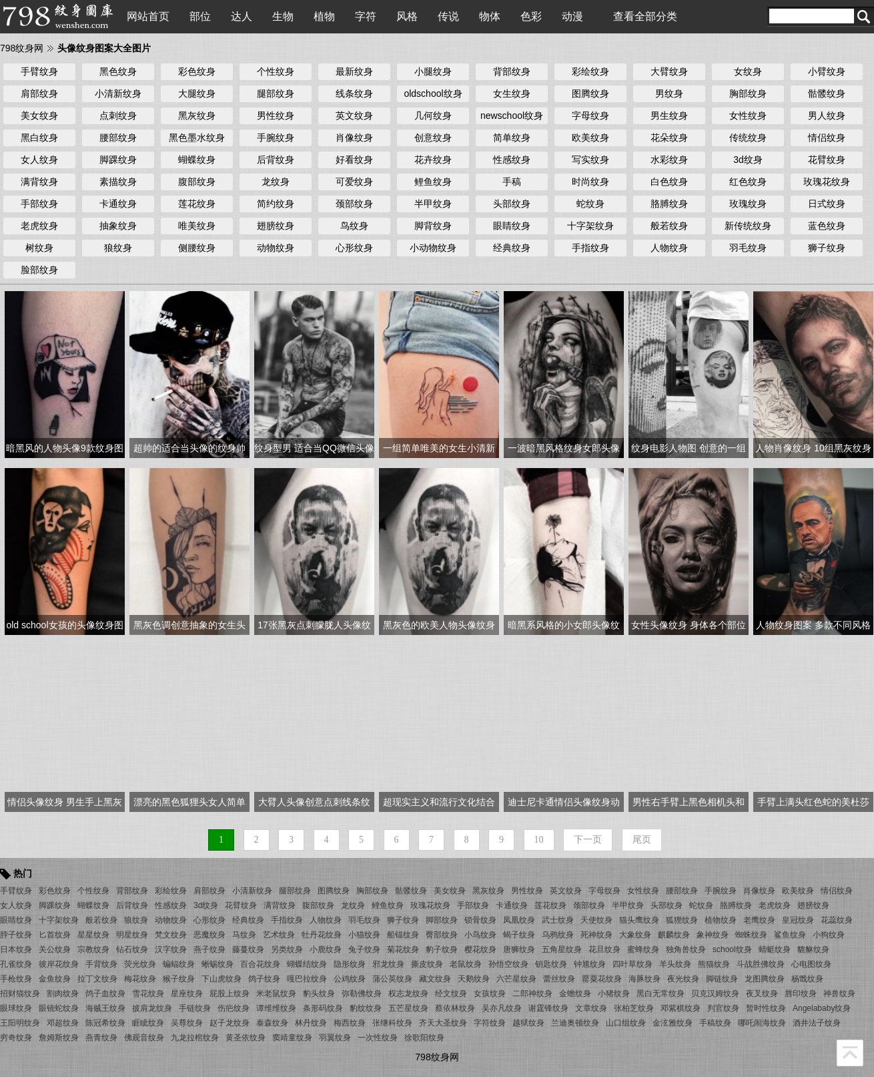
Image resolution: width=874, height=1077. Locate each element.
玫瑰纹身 (748, 203)
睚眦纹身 (148, 1023)
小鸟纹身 (480, 934)
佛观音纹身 (144, 1037)
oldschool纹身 (433, 93)
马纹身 (244, 934)
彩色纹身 (196, 71)
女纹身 (748, 71)
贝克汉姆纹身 (715, 993)
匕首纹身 (55, 934)
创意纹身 (433, 137)
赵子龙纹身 (229, 1023)
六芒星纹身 (516, 979)
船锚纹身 (403, 934)
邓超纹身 (63, 1023)
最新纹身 (354, 71)
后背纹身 (275, 159)
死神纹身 (596, 934)
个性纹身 (275, 71)
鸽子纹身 (264, 979)
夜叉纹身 (762, 993)
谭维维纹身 (276, 1008)
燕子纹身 (209, 949)
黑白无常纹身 (660, 993)
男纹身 (669, 93)
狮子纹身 (826, 247)
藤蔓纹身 (248, 949)
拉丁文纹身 (97, 979)
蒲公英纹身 (392, 979)
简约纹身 (275, 203)
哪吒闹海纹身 (762, 1023)
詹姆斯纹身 (59, 1037)
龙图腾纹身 (765, 979)
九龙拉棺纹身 (195, 1037)
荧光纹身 (140, 964)
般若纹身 (669, 225)
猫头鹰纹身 (639, 920)
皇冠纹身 (798, 920)
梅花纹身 (140, 979)
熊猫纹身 (714, 964)
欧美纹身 (590, 137)
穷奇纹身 (16, 1037)
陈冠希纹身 (105, 1023)
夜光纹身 (683, 979)
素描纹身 (118, 181)
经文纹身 (451, 993)
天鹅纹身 (474, 979)
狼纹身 (118, 247)
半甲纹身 (433, 203)
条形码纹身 (323, 1008)
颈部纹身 (354, 203)
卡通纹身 (118, 203)
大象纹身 (635, 934)
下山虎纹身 (221, 979)
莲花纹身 (196, 203)
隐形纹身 (350, 964)
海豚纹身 (644, 979)
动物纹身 (275, 247)
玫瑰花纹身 (826, 181)
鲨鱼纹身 (790, 934)
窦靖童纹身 (292, 1037)
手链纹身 (195, 1008)
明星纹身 (132, 934)
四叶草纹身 (632, 964)
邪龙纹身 (388, 964)
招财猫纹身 (20, 993)
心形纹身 (354, 247)
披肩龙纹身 (152, 1008)
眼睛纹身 (511, 225)
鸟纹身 (354, 225)
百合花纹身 (260, 964)
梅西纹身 (350, 1023)
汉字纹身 (171, 949)
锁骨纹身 (480, 920)
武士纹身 (558, 920)
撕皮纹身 (427, 964)
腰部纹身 (118, 137)
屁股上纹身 (229, 993)
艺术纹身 (279, 934)
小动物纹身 (433, 247)
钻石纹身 (132, 949)
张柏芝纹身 (634, 1008)
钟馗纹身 (590, 964)
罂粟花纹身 (602, 979)
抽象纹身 (118, 225)
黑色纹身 (118, 71)
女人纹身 (39, 159)
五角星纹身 (562, 949)
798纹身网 (21, 48)
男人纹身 (826, 115)
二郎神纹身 (532, 993)
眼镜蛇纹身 (59, 1008)
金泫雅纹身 (672, 1023)
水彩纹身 (669, 159)
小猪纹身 (614, 993)
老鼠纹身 (466, 964)
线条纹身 (354, 93)
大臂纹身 (669, 71)
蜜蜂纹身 (643, 949)
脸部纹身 (39, 269)
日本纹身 (16, 949)
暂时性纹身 (766, 1008)
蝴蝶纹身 (196, 159)
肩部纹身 (39, 93)
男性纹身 (275, 115)
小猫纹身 (364, 934)
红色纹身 (748, 181)
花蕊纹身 (837, 920)
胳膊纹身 (669, 203)
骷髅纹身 (826, 93)
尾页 (641, 840)
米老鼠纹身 (276, 993)
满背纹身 (39, 181)
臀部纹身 (442, 934)
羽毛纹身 (748, 247)
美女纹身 (39, 115)
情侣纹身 (826, 137)
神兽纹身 (839, 993)
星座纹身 (187, 993)
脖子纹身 (16, 934)
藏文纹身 (435, 979)
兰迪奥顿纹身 (575, 1023)
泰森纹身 (272, 1023)
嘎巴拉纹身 (307, 979)
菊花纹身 (403, 949)
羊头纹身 (675, 964)
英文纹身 (354, 115)
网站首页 (148, 16)
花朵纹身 (669, 137)
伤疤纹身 (233, 1008)
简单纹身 (511, 137)
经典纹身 (511, 247)
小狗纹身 (829, 934)
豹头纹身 (319, 993)
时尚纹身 (590, 181)
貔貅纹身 (813, 949)
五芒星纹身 (408, 1008)
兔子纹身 (364, 949)
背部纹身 (511, 71)
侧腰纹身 (196, 247)
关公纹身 (55, 949)
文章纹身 (591, 1008)
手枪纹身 (16, 979)
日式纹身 (826, 203)
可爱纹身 (354, 181)
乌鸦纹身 (558, 934)
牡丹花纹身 (322, 934)
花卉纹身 (433, 159)
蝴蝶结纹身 (307, 964)
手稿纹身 (715, 1023)
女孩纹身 (490, 993)
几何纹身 (433, 115)
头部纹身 (511, 203)
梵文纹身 (171, 934)
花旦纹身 (604, 949)
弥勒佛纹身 (362, 993)
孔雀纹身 (16, 964)
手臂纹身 (39, 71)
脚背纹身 (433, 225)
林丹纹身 (311, 1023)
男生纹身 (669, 115)
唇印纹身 (801, 993)
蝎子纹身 (519, 934)
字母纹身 (590, 115)
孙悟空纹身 (508, 964)
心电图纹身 (811, 964)
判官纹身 (723, 1008)
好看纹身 (354, 159)
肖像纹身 (354, 137)
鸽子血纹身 (105, 993)
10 (539, 840)
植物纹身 (721, 920)
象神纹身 (713, 934)
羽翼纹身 (335, 1037)
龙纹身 (276, 181)
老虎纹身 (39, 225)
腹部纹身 (196, 181)
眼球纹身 (16, 1008)
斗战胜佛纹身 (761, 964)
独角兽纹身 (686, 949)
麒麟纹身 (674, 934)
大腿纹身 (196, 93)
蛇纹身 (590, 203)
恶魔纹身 (209, 934)
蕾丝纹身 (559, 979)
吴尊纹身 (187, 1023)
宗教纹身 (93, 949)
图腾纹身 (590, 93)
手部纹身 (39, 203)
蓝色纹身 (826, 225)
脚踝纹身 (118, 159)
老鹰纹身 (759, 920)
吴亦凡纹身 (502, 1008)
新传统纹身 (748, 225)
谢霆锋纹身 (548, 1008)
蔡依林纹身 (455, 1008)
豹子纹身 (442, 949)
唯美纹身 (196, 225)
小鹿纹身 (326, 949)
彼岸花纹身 (59, 964)
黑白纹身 (39, 137)
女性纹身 (748, 115)
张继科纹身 (392, 1023)
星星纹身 (93, 934)
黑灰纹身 (196, 115)
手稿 (511, 181)
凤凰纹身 (519, 920)
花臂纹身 (826, 159)
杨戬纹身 (807, 979)
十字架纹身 (590, 225)
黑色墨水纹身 (197, 137)
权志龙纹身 (408, 993)
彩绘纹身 (590, 71)
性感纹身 (511, 159)
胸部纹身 (748, 93)
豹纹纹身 (366, 1008)
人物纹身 (669, 247)
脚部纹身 (442, 920)
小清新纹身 (118, 93)
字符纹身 (490, 1023)
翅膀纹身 (275, 225)
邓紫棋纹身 (681, 1008)
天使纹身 (596, 920)
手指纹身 (590, 247)
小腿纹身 (433, 71)
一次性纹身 (378, 1037)
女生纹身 (511, 93)
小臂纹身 (826, 71)
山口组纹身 (626, 1023)
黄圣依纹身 (246, 1037)
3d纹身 (748, 159)
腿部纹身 (275, 93)
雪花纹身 (148, 993)
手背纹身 (101, 964)
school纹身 (732, 949)
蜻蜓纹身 (775, 949)
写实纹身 (590, 159)
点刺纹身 (118, 115)
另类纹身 (287, 949)
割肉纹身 (63, 993)
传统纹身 (748, 137)
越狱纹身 (528, 1023)
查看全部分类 (645, 16)
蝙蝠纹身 (179, 964)
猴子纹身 (179, 979)
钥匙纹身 (551, 964)
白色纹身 (669, 181)
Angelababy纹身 (822, 1008)
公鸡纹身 (350, 979)
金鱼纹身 (55, 979)
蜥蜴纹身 (217, 964)
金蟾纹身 (575, 993)
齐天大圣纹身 (443, 1023)
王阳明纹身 (20, 1023)
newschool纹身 (511, 115)
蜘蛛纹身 (751, 934)
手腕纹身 (275, 137)
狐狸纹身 (682, 920)
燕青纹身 (101, 1037)
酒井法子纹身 (817, 1023)
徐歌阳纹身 (424, 1037)
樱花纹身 (480, 949)
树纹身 (39, 247)
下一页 (588, 840)
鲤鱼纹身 (433, 181)
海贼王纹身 (105, 1008)
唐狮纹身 (519, 949)
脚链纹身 (722, 979)
